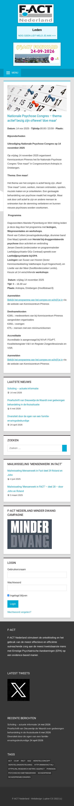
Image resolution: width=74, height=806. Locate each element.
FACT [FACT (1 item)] (23, 761)
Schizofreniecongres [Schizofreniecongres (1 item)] (19, 777)
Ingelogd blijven (17, 595)
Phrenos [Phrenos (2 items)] (51, 769)
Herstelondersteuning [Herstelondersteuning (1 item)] (20, 765)
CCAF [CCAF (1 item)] (16, 761)
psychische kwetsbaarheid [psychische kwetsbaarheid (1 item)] (22, 773)
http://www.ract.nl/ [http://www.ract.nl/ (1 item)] (43, 765)
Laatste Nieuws (19, 382)
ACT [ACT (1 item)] (10, 761)
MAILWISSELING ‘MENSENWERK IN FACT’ (34, 464)
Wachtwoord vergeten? (19, 612)
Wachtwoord (14, 582)
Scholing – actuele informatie (22, 388)
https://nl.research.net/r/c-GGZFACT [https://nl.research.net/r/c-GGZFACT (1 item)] (26, 769)
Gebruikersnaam (16, 569)
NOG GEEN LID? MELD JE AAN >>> (37, 35)
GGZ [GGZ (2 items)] (29, 761)
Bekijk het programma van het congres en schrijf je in (35, 300)
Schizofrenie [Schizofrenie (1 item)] (44, 773)
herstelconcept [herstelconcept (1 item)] (41, 761)
